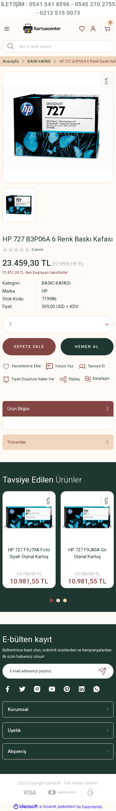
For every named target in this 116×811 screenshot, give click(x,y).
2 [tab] (58, 600)
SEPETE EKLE (29, 346)
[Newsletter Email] (58, 671)
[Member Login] (93, 29)
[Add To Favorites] (21, 366)
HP (45, 291)
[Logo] (41, 28)
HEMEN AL (87, 346)
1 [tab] (51, 600)
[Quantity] (58, 324)
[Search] (58, 46)
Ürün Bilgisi (18, 409)
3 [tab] (65, 600)
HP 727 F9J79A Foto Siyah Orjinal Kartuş (29, 553)
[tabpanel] (29, 541)
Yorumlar (16, 442)
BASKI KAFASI (56, 283)
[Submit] (102, 671)
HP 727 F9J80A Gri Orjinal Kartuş (87, 553)
